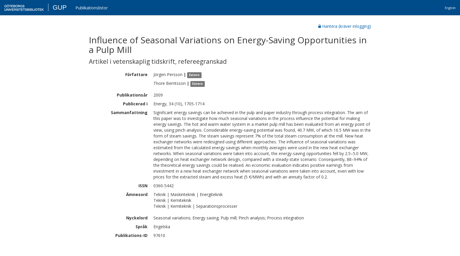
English (450, 8)
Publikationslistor (91, 8)
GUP (60, 7)
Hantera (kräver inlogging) (344, 26)
